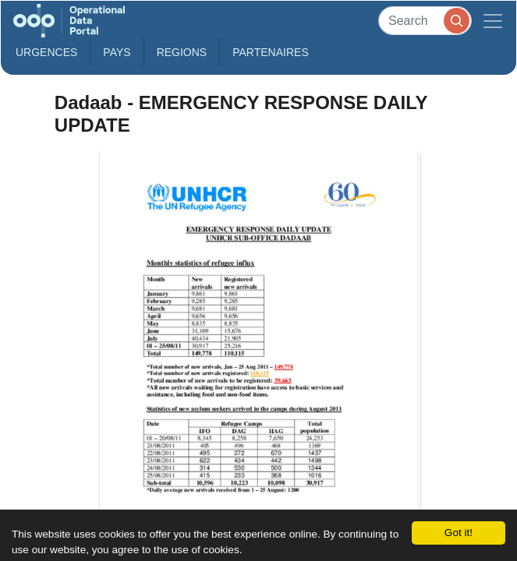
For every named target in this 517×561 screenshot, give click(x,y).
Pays (116, 52)
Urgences (46, 52)
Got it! (458, 532)
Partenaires (270, 52)
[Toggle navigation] (493, 20)
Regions (182, 52)
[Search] (425, 20)
